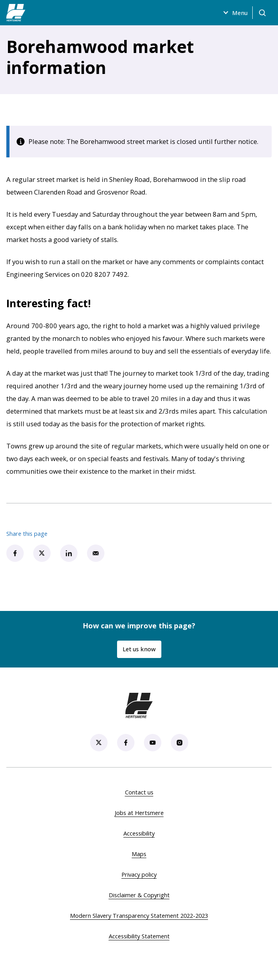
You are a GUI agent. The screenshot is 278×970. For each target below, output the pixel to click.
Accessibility (139, 833)
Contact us (139, 792)
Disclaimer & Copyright (139, 895)
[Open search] (262, 12)
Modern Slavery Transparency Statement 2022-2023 (139, 915)
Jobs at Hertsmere (139, 813)
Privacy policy (139, 874)
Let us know (139, 649)
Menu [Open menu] (234, 12)
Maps (139, 854)
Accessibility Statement (139, 936)
